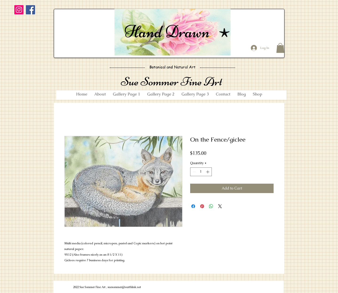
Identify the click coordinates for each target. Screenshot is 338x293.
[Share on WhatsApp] (211, 206)
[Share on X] (220, 206)
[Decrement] (194, 172)
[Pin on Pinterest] (202, 206)
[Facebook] (30, 9)
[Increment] (208, 172)
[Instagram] (19, 9)
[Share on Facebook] (193, 206)
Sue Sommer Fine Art (171, 81)
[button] (280, 48)
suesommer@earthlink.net (124, 287)
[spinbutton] (201, 172)
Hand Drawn (167, 31)
